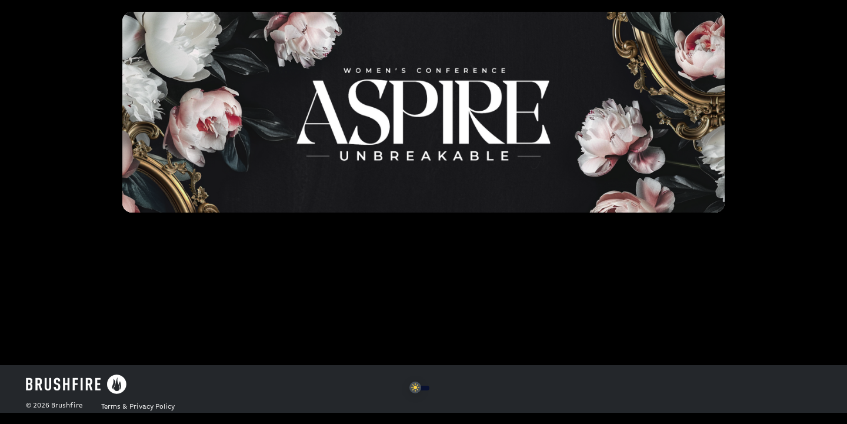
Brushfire (66, 405)
